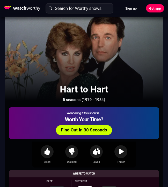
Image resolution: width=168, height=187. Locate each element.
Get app (155, 8)
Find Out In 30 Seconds (84, 129)
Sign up (131, 8)
